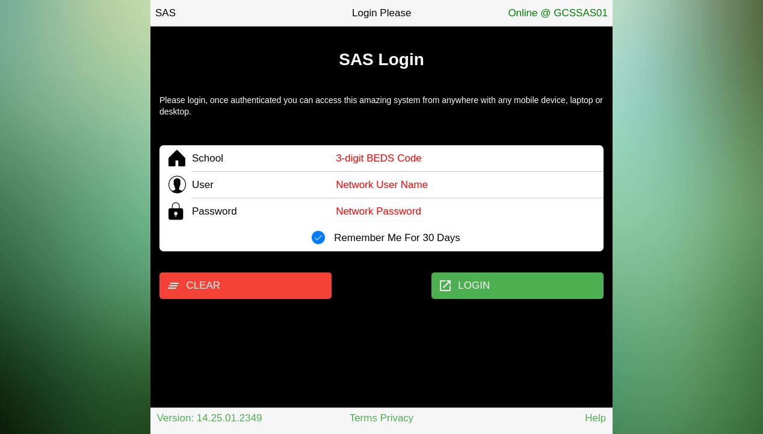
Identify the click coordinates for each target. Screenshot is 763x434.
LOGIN (464, 285)
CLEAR (193, 285)
